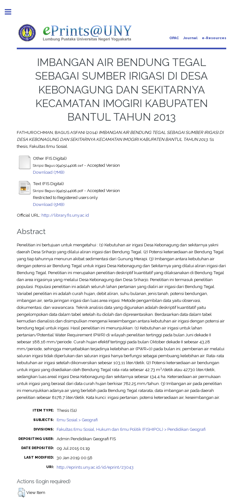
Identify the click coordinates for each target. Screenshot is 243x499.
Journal (190, 38)
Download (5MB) (49, 204)
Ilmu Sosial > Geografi (77, 419)
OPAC (174, 38)
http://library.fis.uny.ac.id (65, 215)
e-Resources (214, 38)
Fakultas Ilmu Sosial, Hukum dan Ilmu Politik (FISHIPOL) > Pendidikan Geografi (131, 429)
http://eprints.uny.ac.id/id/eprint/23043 (95, 467)
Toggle (11, 12)
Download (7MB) (49, 172)
